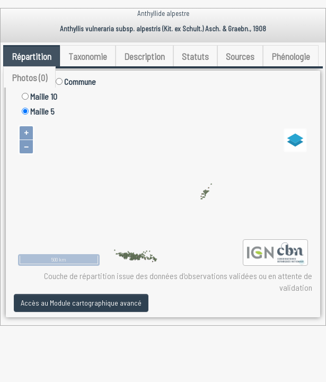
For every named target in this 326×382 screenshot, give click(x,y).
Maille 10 (39, 96)
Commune (76, 81)
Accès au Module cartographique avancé (81, 302)
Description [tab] (144, 56)
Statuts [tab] (195, 56)
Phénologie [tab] (290, 56)
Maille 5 (38, 111)
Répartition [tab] (31, 56)
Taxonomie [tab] (87, 56)
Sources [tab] (240, 56)
